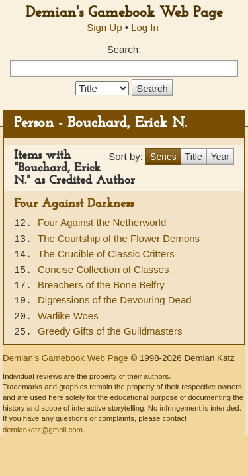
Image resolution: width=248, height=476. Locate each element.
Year (220, 156)
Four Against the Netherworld (102, 222)
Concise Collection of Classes (103, 269)
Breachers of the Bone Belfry (101, 284)
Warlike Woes (68, 315)
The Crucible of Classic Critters (106, 253)
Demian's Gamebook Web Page (124, 12)
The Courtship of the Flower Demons (119, 238)
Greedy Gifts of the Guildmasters (110, 331)
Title (193, 156)
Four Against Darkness (74, 204)
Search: (124, 49)
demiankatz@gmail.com (43, 430)
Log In (145, 27)
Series (163, 156)
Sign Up (104, 27)
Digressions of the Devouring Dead (115, 299)
